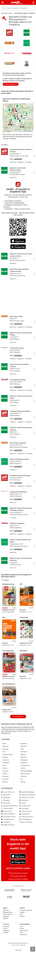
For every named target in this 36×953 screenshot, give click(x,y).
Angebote (6, 916)
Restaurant (23, 800)
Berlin (21, 3)
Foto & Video (6, 811)
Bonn (21, 749)
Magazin (5, 918)
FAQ (21, 914)
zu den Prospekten (10, 84)
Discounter (5, 803)
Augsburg (23, 763)
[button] (30, 106)
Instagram (6, 930)
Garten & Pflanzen (8, 814)
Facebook (6, 926)
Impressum (23, 934)
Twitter (5, 928)
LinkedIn (5, 932)
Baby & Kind (6, 795)
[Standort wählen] (33, 2)
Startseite (6, 910)
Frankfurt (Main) (7, 754)
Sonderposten (25, 806)
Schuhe (22, 803)
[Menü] (2, 2)
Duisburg (4, 779)
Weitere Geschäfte (25, 822)
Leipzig (4, 773)
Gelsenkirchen (24, 765)
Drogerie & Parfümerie (9, 806)
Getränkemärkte (7, 819)
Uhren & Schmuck (26, 817)
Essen (3, 765)
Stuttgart (4, 757)
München (4, 749)
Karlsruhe (23, 757)
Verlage (22, 912)
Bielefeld (22, 746)
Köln (3, 752)
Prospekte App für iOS (18, 876)
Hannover (5, 771)
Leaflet (15, 131)
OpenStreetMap (23, 131)
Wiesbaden (23, 760)
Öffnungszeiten (7, 912)
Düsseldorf (5, 763)
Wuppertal (23, 743)
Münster (22, 754)
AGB (21, 932)
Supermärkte (24, 814)
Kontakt (22, 916)
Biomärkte (5, 800)
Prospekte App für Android (18, 873)
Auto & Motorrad (7, 792)
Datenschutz (24, 930)
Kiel (21, 779)
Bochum (4, 782)
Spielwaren (24, 808)
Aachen (22, 768)
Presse (22, 928)
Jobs (21, 926)
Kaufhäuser (6, 822)
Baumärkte (5, 797)
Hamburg (4, 746)
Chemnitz (23, 776)
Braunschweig (24, 773)
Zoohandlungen (25, 819)
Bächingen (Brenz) (7, 13)
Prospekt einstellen (26, 910)
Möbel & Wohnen (7, 825)
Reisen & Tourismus (26, 797)
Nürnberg (4, 776)
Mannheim (23, 752)
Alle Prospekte (18, 716)
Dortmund (5, 760)
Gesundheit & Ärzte (8, 817)
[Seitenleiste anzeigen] (32, 949)
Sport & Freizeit (25, 811)
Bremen (4, 768)
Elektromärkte (7, 808)
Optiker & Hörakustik (27, 795)
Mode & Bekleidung (26, 792)
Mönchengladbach (25, 771)
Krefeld (22, 782)
